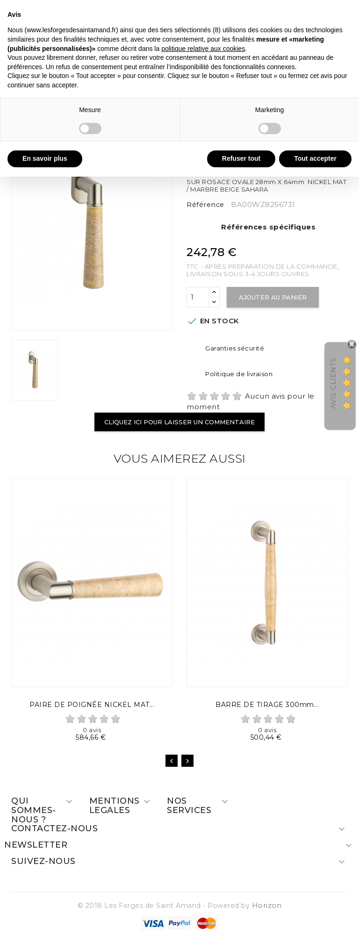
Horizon (267, 905)
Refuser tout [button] (241, 158)
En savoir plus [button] (44, 158)
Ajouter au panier (273, 297)
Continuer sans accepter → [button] (309, 11)
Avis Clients (333, 383)
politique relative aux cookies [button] (203, 48)
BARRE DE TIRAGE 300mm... (267, 704)
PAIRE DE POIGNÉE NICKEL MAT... (91, 704)
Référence (205, 204)
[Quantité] (198, 297)
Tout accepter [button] (315, 158)
